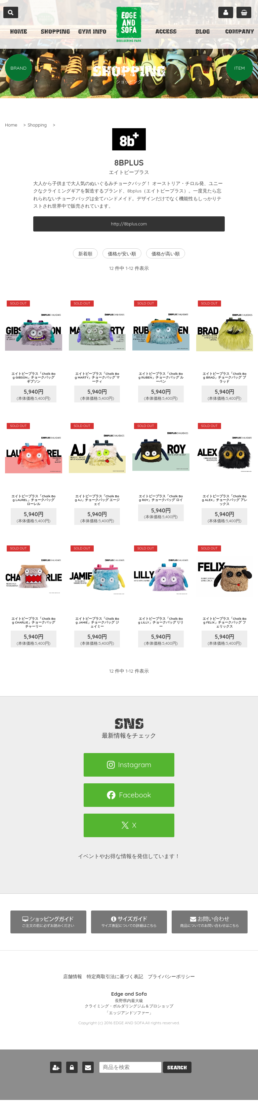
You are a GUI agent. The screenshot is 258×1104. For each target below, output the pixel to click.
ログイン (68, 1071)
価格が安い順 (122, 254)
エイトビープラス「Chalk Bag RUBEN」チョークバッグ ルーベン (160, 378)
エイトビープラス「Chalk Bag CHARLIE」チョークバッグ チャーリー (33, 629)
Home (11, 125)
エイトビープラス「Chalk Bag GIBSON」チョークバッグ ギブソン (33, 378)
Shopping (37, 125)
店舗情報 (72, 985)
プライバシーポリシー (171, 985)
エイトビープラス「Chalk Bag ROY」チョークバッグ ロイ (160, 504)
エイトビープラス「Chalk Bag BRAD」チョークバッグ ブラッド (224, 378)
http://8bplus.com (129, 223)
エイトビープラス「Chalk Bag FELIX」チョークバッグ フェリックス (224, 629)
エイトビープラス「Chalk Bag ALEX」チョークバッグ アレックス (224, 504)
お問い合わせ (84, 1071)
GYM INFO (92, 32)
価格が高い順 (166, 254)
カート (243, 12)
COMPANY (239, 32)
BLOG (203, 32)
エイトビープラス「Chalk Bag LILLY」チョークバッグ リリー (160, 629)
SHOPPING (55, 32)
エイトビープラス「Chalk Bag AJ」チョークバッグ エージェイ (97, 504)
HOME (18, 32)
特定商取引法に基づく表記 (115, 985)
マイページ (225, 12)
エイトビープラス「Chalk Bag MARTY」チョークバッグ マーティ (97, 378)
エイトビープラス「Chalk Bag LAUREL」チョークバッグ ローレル (33, 504)
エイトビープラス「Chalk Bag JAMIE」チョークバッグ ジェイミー (97, 629)
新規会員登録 (51, 1071)
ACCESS (166, 32)
